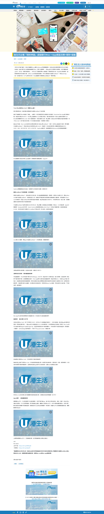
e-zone (44, 2)
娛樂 (50, 10)
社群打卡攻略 (70, 2)
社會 (55, 10)
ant (16, 63)
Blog (39, 2)
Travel (25, 2)
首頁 (15, 59)
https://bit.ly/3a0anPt (24, 448)
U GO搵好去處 (62, 2)
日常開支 (21, 463)
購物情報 (36, 10)
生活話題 (20, 59)
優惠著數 (21, 10)
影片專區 (61, 10)
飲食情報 (43, 10)
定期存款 (48, 7)
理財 (25, 59)
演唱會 (15, 10)
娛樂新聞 (42, 7)
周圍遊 (67, 10)
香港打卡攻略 (82, 10)
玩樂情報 (29, 10)
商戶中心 (76, 2)
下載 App (83, 2)
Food (30, 2)
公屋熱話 (37, 7)
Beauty (34, 2)
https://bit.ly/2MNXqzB (25, 446)
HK (20, 2)
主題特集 (90, 10)
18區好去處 (74, 10)
